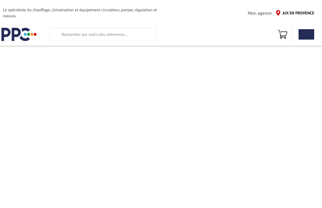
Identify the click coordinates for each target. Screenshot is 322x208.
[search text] (103, 34)
